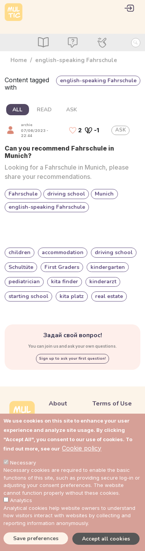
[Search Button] (135, 42)
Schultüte (21, 267)
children (20, 252)
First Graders (61, 267)
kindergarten (107, 267)
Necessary (23, 462)
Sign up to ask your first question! (72, 358)
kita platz (72, 296)
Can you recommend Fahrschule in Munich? (59, 151)
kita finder (64, 281)
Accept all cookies (106, 538)
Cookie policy (81, 448)
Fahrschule (23, 194)
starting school (28, 296)
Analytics (21, 500)
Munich (104, 194)
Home (18, 60)
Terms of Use (112, 403)
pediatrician (24, 281)
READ (44, 109)
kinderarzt (102, 281)
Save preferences (35, 538)
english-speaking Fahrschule (47, 207)
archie (26, 125)
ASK (71, 109)
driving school (66, 194)
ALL (17, 109)
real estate (109, 296)
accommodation (63, 252)
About (58, 403)
